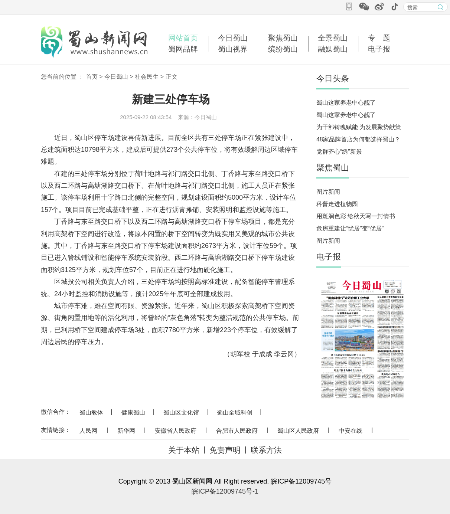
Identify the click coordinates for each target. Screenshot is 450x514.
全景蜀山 (333, 38)
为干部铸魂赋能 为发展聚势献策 (358, 127)
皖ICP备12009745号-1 (225, 491)
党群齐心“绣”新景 (339, 151)
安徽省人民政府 (175, 431)
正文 (171, 76)
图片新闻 (328, 192)
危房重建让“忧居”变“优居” (350, 228)
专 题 (379, 38)
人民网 (88, 431)
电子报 (379, 49)
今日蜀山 (233, 38)
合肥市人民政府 (237, 431)
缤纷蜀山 (283, 49)
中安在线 (350, 431)
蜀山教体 (91, 412)
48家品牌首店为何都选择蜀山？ (358, 139)
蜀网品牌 (183, 49)
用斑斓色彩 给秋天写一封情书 (355, 216)
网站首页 (183, 38)
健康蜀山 (133, 412)
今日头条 (332, 78)
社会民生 (147, 76)
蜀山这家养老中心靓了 (346, 102)
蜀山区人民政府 (298, 431)
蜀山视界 (233, 49)
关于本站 (183, 450)
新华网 (126, 431)
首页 (92, 76)
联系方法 (266, 450)
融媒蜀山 (333, 49)
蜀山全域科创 (234, 412)
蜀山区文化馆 (181, 412)
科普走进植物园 (337, 204)
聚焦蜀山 (283, 38)
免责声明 (225, 450)
